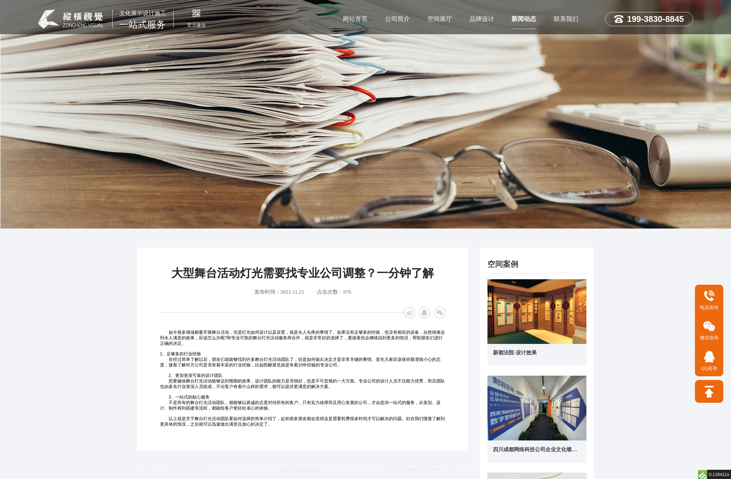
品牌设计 (482, 18)
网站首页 (355, 18)
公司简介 (397, 18)
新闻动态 (523, 18)
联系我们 (566, 18)
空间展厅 (439, 18)
